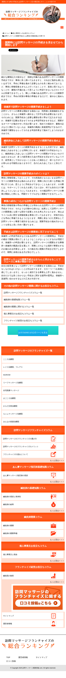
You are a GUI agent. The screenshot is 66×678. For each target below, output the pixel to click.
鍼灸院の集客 (8, 576)
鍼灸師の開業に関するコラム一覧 (19, 307)
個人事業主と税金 (10, 554)
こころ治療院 (8, 359)
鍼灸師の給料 (8, 504)
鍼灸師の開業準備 (10, 533)
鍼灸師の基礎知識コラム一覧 (17, 299)
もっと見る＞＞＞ (57, 461)
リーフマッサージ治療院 (13, 383)
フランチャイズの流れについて (15, 454)
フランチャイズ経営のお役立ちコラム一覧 (23, 321)
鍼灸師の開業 (8, 526)
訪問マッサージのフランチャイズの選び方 (20, 439)
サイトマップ (8, 616)
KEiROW (6, 375)
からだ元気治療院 (10, 406)
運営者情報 (7, 624)
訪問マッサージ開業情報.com (32, 668)
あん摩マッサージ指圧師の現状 (15, 475)
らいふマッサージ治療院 (13, 414)
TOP (8, 657)
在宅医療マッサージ (11, 390)
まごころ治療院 (9, 398)
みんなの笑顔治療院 (11, 422)
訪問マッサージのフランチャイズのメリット (20, 447)
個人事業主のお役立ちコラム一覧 (19, 314)
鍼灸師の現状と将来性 (12, 497)
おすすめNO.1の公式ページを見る (32, 332)
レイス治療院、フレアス (13, 367)
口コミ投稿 (11, 661)
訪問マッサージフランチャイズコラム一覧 (23, 293)
